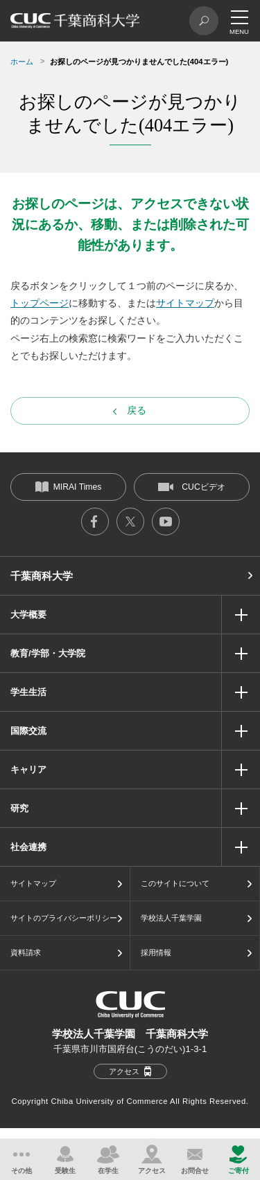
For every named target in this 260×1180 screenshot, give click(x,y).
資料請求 (25, 952)
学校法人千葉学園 (171, 918)
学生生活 (28, 692)
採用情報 (156, 952)
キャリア (28, 769)
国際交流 (28, 731)
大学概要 (28, 614)
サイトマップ (185, 302)
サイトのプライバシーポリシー (63, 918)
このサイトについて (175, 883)
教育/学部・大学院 (47, 653)
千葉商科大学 (41, 576)
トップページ (39, 302)
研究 (19, 808)
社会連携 (28, 847)
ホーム (21, 61)
